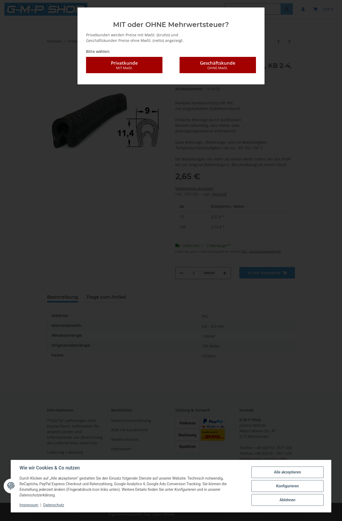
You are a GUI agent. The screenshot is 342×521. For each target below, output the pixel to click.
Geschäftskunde (218, 65)
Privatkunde (124, 65)
